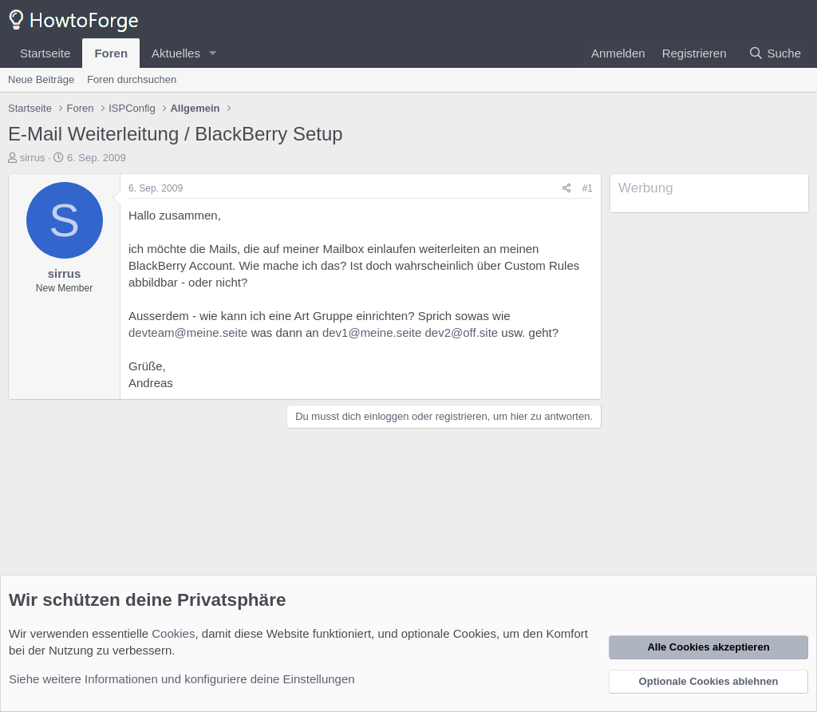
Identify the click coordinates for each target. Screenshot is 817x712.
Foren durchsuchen (131, 79)
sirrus (32, 158)
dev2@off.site (462, 332)
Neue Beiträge (41, 79)
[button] (213, 53)
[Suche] (774, 53)
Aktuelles (176, 53)
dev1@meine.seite (371, 332)
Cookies (173, 633)
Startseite (45, 53)
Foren (111, 53)
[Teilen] (567, 189)
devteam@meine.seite (187, 332)
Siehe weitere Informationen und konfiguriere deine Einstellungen (182, 679)
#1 (587, 188)
